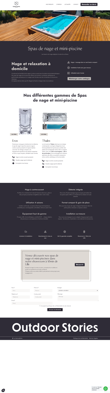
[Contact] (76, 4)
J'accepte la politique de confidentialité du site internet (56, 306)
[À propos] (59, 4)
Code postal (37, 294)
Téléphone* (15, 294)
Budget (60, 288)
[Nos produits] (49, 4)
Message (60, 294)
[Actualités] (67, 4)
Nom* (13, 288)
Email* (13, 300)
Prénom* (36, 288)
